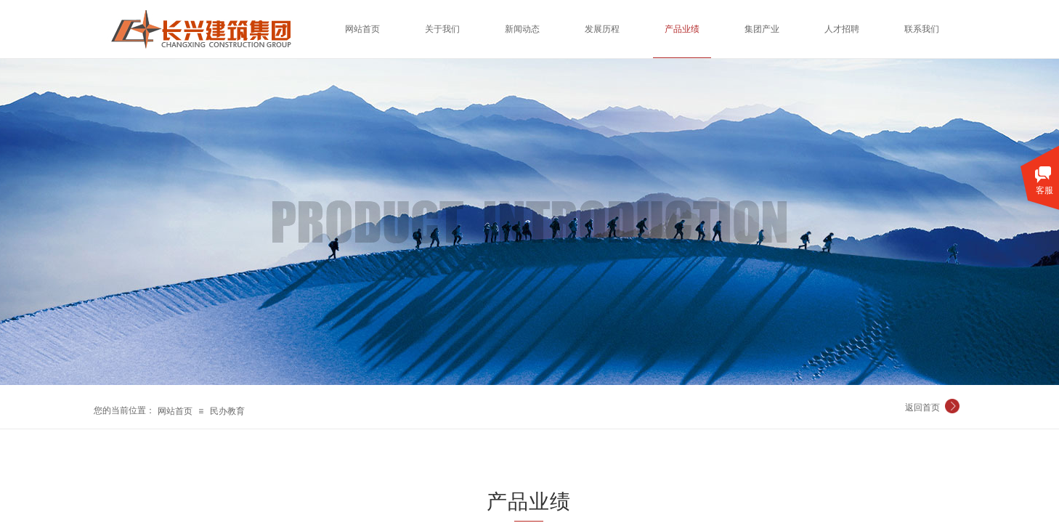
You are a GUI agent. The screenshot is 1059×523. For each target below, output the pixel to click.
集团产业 (761, 29)
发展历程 (602, 29)
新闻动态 (522, 29)
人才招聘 (841, 29)
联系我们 (921, 29)
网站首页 (175, 411)
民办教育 (227, 411)
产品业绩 (682, 29)
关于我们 (442, 29)
